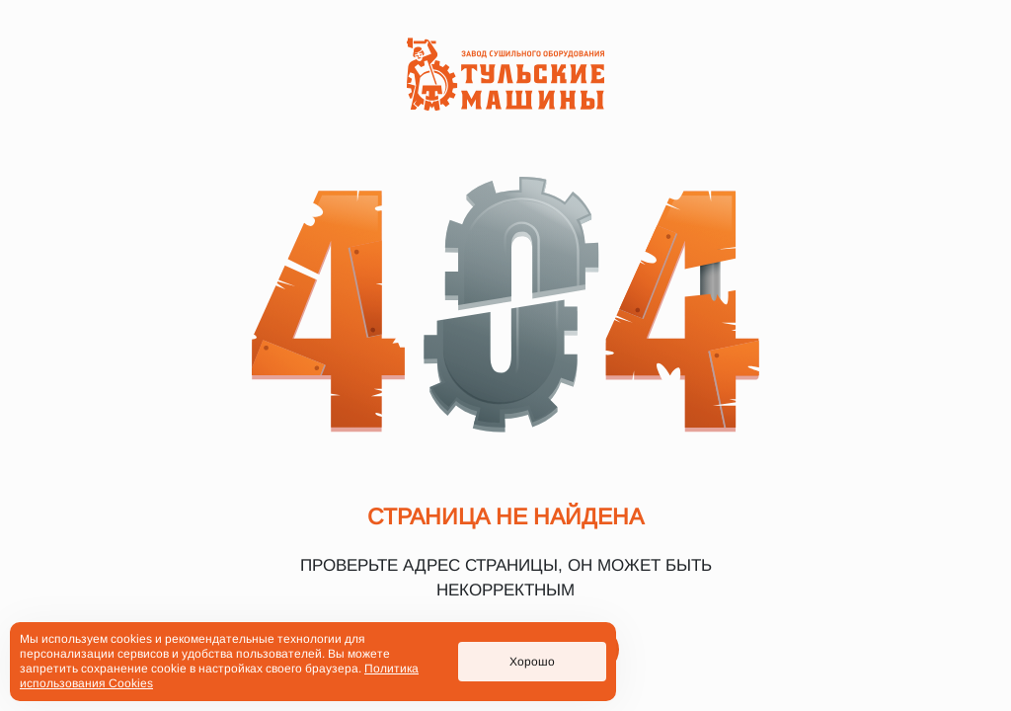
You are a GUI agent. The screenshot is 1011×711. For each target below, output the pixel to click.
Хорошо (532, 662)
